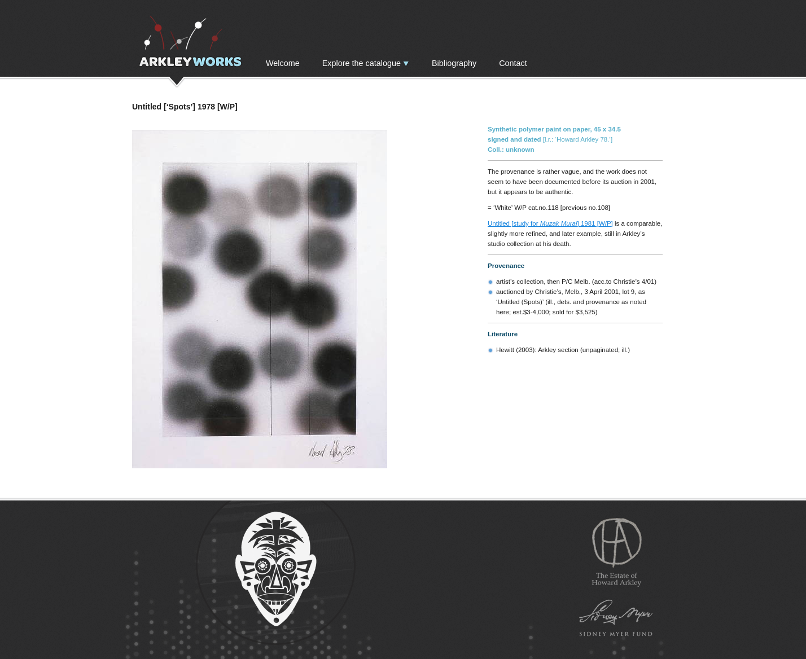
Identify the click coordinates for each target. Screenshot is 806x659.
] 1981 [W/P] (595, 223)
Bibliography (454, 63)
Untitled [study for (514, 223)
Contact (513, 63)
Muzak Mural (558, 223)
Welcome (283, 63)
